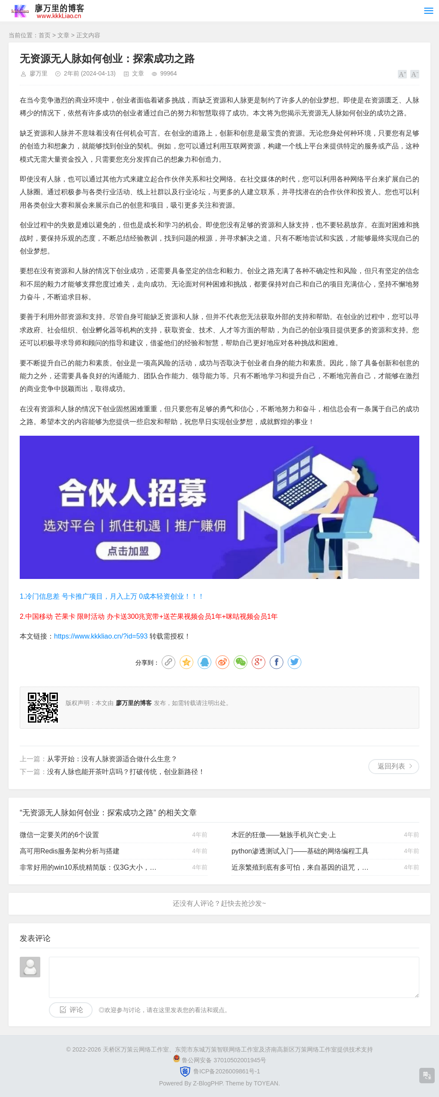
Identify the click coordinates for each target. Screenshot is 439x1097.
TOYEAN (266, 1083)
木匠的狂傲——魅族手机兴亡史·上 (284, 834)
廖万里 (39, 73)
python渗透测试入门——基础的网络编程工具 (300, 851)
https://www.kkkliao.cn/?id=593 (100, 636)
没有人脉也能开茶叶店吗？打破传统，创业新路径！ (126, 771)
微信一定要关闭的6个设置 (59, 834)
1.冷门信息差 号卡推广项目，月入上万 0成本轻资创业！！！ (112, 596)
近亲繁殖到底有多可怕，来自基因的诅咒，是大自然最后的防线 (302, 867)
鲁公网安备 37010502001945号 (224, 1060)
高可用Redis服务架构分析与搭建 (70, 851)
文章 (63, 35)
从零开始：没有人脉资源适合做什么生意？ (112, 758)
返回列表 (391, 766)
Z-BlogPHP (207, 1083)
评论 (76, 1009)
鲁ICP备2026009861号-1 (226, 1070)
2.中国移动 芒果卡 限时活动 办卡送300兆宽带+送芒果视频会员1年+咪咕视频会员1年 (149, 616)
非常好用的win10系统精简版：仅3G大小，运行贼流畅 (90, 867)
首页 (45, 35)
